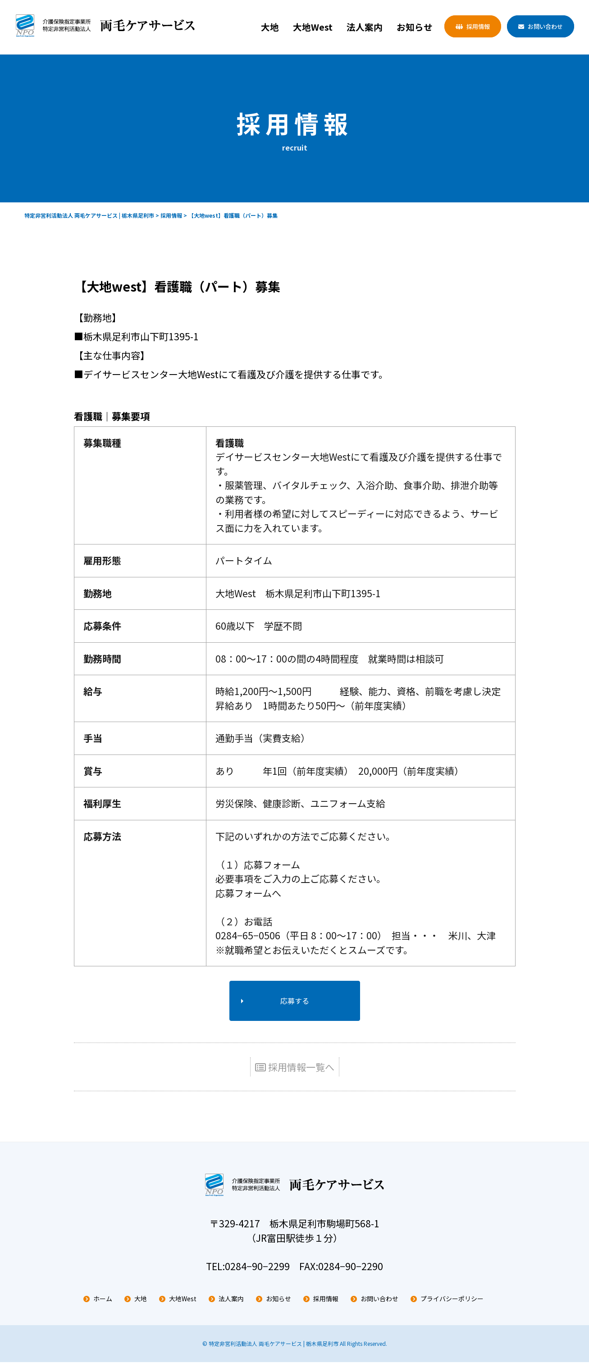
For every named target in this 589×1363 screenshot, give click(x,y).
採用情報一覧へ (294, 1068)
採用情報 (478, 26)
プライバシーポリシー (452, 1299)
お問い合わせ (545, 26)
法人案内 (365, 26)
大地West (313, 26)
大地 (270, 26)
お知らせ (415, 26)
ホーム (102, 1299)
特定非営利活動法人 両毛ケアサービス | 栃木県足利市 (273, 1344)
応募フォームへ (248, 893)
